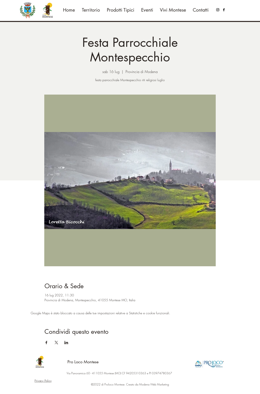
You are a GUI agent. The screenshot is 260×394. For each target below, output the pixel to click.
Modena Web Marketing (154, 384)
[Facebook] (224, 10)
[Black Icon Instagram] (218, 10)
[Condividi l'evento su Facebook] (46, 342)
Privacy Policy (43, 381)
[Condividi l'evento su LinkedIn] (66, 342)
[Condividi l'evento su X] (56, 342)
